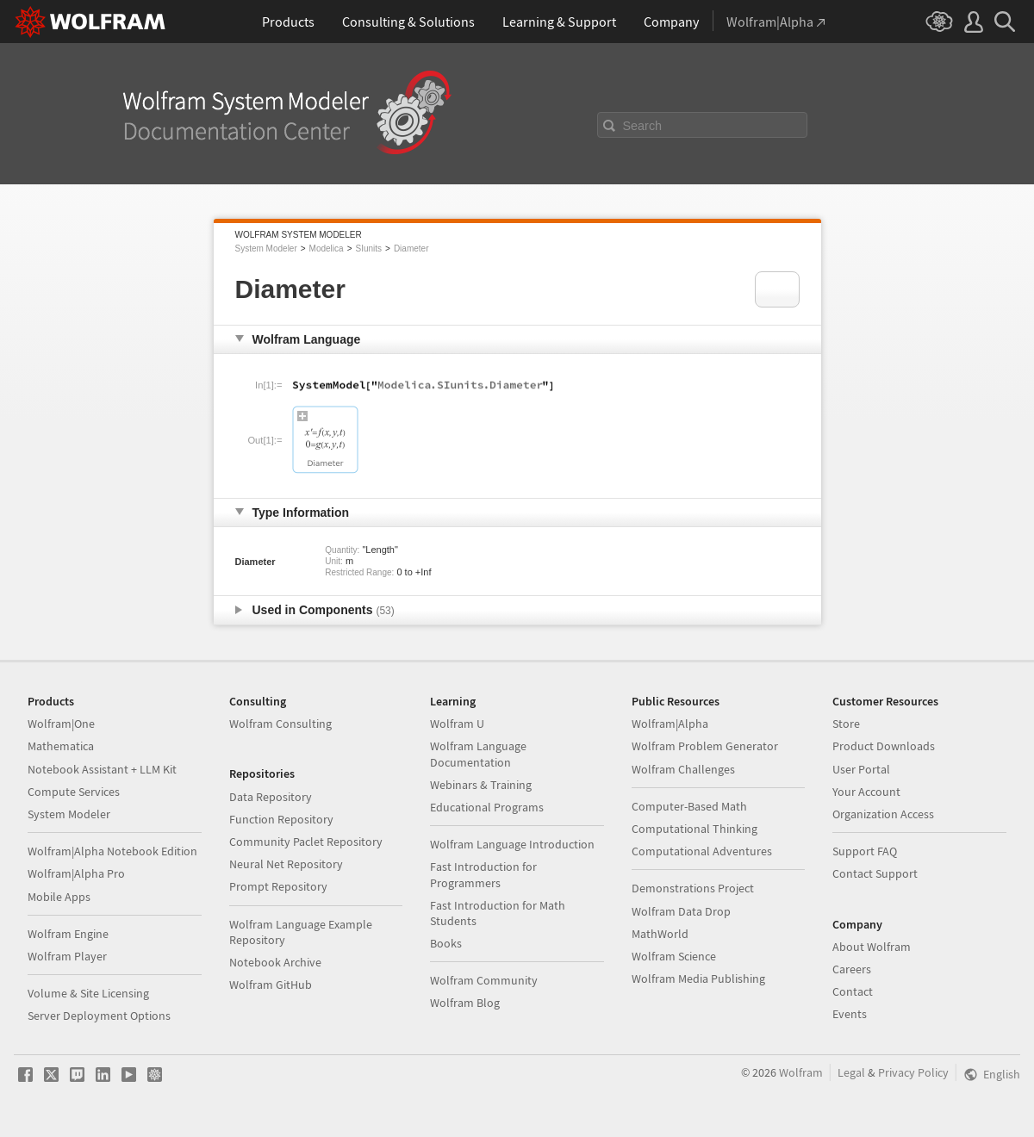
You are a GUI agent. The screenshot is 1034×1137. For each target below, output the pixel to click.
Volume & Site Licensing (88, 993)
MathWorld (660, 933)
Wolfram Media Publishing (698, 978)
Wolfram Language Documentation (478, 753)
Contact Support (875, 873)
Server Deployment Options (99, 1015)
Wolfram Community (484, 980)
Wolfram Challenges (683, 769)
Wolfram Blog (465, 1002)
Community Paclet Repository (306, 841)
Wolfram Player (67, 956)
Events (849, 1014)
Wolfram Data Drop (681, 911)
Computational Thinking (694, 828)
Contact (852, 991)
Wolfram (801, 1072)
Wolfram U (457, 723)
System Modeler (266, 248)
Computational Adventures (702, 851)
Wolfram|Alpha (670, 723)
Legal (851, 1072)
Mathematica (61, 746)
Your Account (866, 791)
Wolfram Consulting (280, 723)
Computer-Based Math (689, 806)
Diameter (411, 248)
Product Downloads (883, 746)
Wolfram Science (674, 956)
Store (846, 723)
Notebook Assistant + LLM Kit (102, 769)
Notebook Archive (275, 962)
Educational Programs (487, 807)
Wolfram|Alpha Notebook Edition (112, 851)
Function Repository (281, 819)
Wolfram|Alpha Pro (76, 873)
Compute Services (74, 791)
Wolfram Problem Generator (705, 746)
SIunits (368, 248)
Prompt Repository (278, 886)
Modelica (326, 248)
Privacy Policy (913, 1072)
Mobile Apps (59, 896)
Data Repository (270, 797)
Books (446, 943)
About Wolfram (871, 946)
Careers (851, 969)
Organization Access (883, 814)
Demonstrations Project (693, 888)
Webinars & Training (481, 784)
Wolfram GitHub (270, 984)
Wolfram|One (61, 723)
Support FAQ (864, 851)
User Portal (861, 769)
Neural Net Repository (286, 864)
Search (643, 126)
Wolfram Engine (68, 933)
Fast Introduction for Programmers (483, 874)
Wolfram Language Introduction (512, 844)
